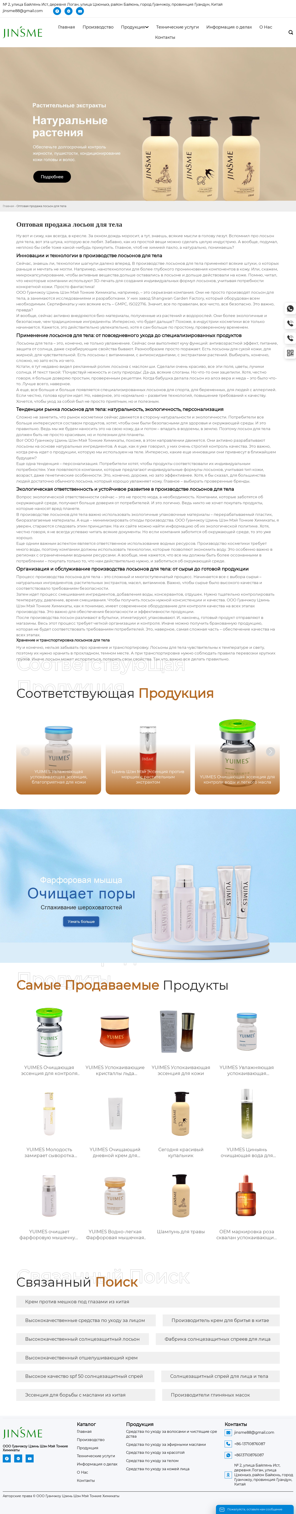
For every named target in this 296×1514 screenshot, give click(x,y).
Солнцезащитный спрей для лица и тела (219, 1376)
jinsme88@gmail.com (23, 11)
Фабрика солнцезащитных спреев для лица (218, 1339)
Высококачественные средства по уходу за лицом (85, 1320)
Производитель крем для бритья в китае (220, 1320)
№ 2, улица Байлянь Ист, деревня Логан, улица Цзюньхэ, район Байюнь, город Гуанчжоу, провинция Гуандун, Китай (113, 4)
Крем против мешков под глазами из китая (77, 1301)
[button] (270, 751)
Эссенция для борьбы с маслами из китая (75, 1395)
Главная (8, 206)
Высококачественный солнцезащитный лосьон (82, 1339)
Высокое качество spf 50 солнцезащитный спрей (84, 1376)
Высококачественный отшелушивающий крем (81, 1358)
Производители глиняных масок (210, 1395)
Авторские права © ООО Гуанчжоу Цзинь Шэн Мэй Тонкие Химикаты (61, 1496)
